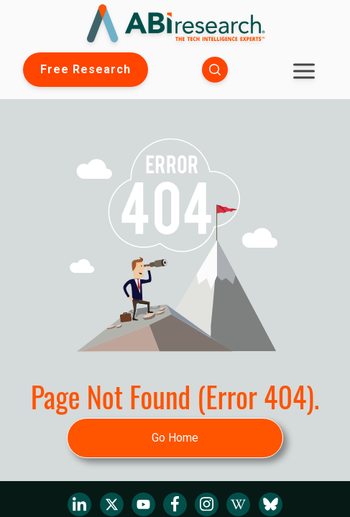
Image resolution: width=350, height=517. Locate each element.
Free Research (85, 69)
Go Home (175, 437)
